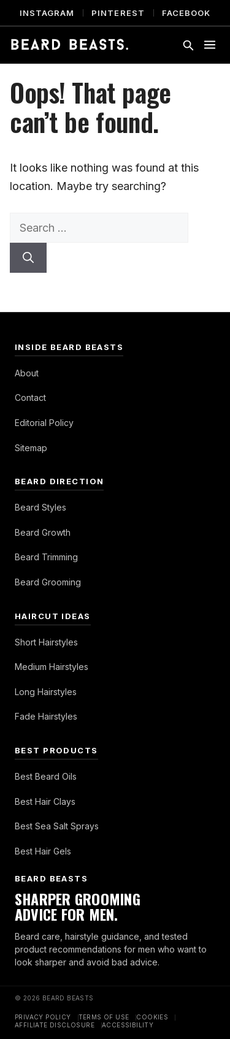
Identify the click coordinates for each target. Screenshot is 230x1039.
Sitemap (31, 448)
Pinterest (117, 13)
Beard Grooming (48, 582)
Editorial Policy (44, 422)
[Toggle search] (187, 44)
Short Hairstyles (46, 642)
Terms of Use (104, 1017)
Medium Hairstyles (51, 666)
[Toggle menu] (209, 44)
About (27, 373)
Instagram (47, 13)
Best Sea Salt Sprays (57, 826)
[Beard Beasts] (69, 45)
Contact (30, 397)
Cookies (152, 1017)
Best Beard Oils (46, 776)
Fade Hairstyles (46, 716)
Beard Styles (40, 507)
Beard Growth (43, 532)
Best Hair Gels (43, 851)
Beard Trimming (46, 557)
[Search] (28, 258)
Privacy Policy (43, 1017)
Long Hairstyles (46, 692)
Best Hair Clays (45, 801)
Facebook (186, 13)
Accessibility (127, 1025)
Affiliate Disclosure (54, 1025)
